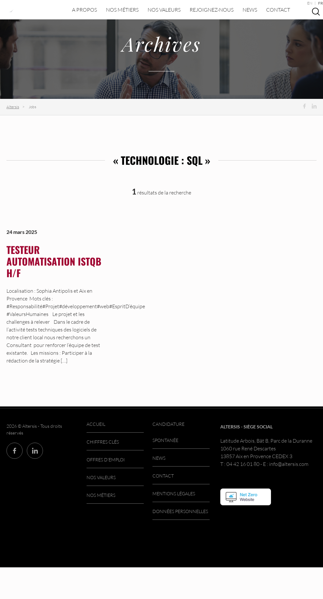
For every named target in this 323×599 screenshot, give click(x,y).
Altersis (12, 106)
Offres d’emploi (106, 459)
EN (309, 3)
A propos (84, 9)
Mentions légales (173, 493)
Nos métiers (122, 9)
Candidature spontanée (168, 432)
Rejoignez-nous (212, 9)
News (250, 9)
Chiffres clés (103, 442)
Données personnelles (180, 511)
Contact (278, 9)
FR (320, 3)
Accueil (96, 424)
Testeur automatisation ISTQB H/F (53, 261)
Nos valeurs (164, 9)
